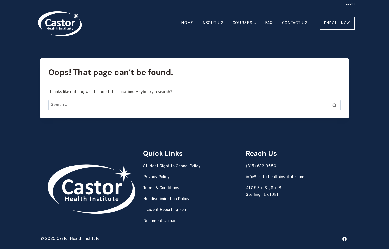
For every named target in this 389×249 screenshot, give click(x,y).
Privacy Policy (156, 177)
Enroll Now (337, 23)
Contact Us (295, 23)
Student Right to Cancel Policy (172, 166)
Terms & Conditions (161, 188)
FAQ (269, 23)
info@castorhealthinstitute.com (275, 177)
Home (187, 23)
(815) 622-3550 (261, 166)
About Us (213, 23)
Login (350, 3)
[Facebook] (344, 239)
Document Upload (160, 221)
